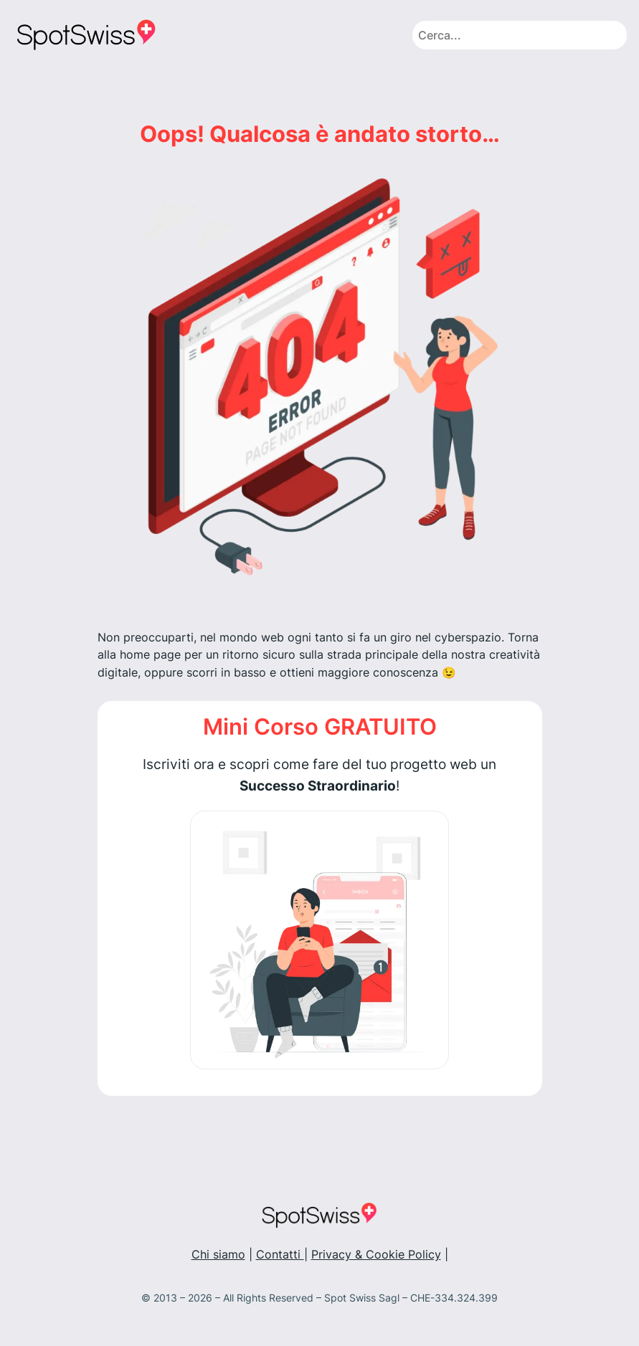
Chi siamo (218, 1254)
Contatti (280, 1254)
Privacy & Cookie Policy (376, 1254)
